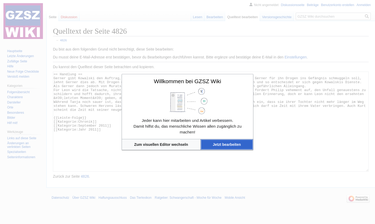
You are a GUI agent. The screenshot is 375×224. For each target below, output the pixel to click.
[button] (161, 144)
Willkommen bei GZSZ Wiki (187, 81)
